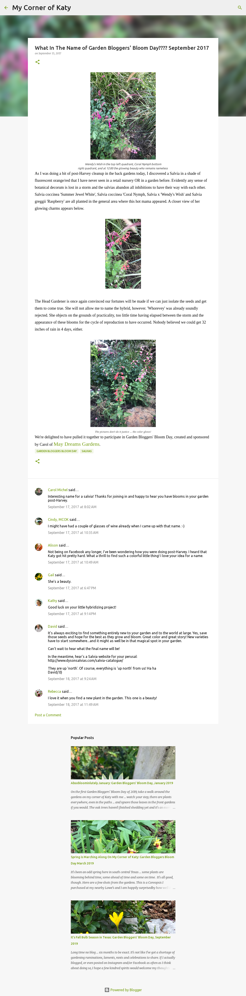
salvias (87, 451)
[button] (37, 62)
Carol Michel (58, 490)
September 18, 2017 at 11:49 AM (73, 704)
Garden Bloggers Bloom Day (57, 451)
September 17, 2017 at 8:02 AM (72, 507)
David (52, 626)
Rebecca (54, 691)
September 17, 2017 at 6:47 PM (72, 588)
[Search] (77, 7)
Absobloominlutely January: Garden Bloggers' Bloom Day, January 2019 (122, 783)
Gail (51, 575)
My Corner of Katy (41, 7)
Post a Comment (48, 715)
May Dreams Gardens (77, 444)
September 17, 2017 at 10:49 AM (73, 562)
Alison (53, 545)
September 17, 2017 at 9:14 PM (72, 614)
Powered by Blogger (123, 990)
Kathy (52, 601)
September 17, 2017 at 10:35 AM (73, 533)
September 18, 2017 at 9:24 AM (72, 679)
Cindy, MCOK (58, 519)
